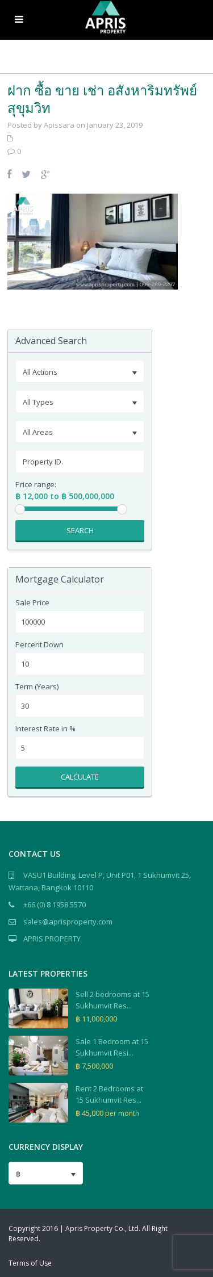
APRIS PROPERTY (52, 938)
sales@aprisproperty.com (67, 921)
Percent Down (39, 644)
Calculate (80, 777)
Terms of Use (30, 1263)
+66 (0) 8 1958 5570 (54, 904)
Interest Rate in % (45, 728)
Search (80, 530)
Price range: (35, 484)
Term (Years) (37, 686)
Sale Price (32, 602)
